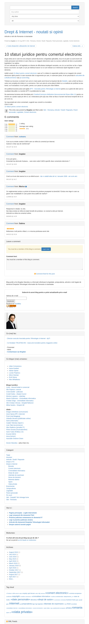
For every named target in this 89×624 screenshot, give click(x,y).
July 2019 (12, 554)
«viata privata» (22, 612)
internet (14, 603)
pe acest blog (24, 78)
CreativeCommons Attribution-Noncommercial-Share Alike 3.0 (55, 94)
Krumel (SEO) (11, 434)
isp (20, 604)
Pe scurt (9, 495)
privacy (69, 608)
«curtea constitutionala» (57, 596)
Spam (10, 482)
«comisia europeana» (75, 593)
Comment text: (11, 256)
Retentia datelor (13, 479)
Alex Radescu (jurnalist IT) (15, 427)
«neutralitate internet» (12, 608)
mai (65, 604)
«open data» (46, 608)
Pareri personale (57, 41)
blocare (32, 593)
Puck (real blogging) (13, 416)
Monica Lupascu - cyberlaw (15, 396)
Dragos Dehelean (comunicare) (17, 412)
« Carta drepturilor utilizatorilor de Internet (20, 46)
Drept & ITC (10, 462)
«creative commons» (25, 596)
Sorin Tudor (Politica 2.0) (14, 432)
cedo (36, 593)
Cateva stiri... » (77, 46)
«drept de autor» (45, 599)
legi (36, 604)
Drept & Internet (11, 464)
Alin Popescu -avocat (13, 389)
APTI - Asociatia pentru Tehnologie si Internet (45, 89)
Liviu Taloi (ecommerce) (14, 425)
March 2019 (13, 563)
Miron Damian (14, 375)
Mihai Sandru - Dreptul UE (15, 405)
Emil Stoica (13, 377)
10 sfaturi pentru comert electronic (25, 73)
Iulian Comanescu (15, 366)
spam (7, 612)
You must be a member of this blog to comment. (44, 264)
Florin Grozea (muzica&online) (16, 429)
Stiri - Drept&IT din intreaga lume (17, 497)
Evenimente (10, 486)
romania (77, 607)
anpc (20, 593)
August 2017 (13, 574)
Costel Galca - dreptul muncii (16, 394)
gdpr (77, 600)
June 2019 (12, 557)
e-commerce (57, 600)
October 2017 (14, 570)
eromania (63, 600)
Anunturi (9, 457)
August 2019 (13, 552)
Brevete (11, 466)
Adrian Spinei (13, 370)
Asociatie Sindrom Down (14, 438)
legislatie (40, 604)
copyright (16, 596)
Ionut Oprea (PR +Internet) (15, 414)
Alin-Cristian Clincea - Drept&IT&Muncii (19, 403)
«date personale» (20, 599)
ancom (17, 593)
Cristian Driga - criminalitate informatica (19, 401)
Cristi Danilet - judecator (14, 392)
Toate (8, 455)
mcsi (69, 604)
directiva (34, 600)
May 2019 (12, 559)
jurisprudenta (27, 604)
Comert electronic (74, 41)
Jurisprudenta (11, 488)
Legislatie (65, 41)
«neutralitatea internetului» (25, 608)
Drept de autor (13, 473)
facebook (69, 600)
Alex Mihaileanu (14, 379)
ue (10, 612)
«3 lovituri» (9, 593)
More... (11, 579)
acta (13, 593)
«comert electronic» (56, 592)
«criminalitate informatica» (41, 596)
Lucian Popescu (14, 373)
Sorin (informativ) (12, 421)
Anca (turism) (11, 436)
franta (74, 600)
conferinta (9, 596)
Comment (10, 137)
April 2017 (12, 577)
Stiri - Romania (31, 41)
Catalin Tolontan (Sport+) (15, 423)
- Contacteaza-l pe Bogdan (16, 352)
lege (33, 604)
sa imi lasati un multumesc (27, 540)
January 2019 (14, 565)
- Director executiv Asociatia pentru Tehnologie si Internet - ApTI (28, 338)
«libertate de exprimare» (53, 604)
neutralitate (74, 604)
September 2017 (15, 572)
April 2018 (12, 568)
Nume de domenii (14, 477)
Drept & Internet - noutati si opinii (34, 32)
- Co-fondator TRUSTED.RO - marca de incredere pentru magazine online (31, 343)
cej (39, 593)
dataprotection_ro (68, 596)
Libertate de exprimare (16, 475)
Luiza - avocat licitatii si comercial (17, 387)
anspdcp (24, 593)
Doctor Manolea (11, 443)
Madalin (65, 81)
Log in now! (46, 249)
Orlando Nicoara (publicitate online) (18, 418)
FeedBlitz (17, 304)
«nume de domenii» (38, 608)
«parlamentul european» (59, 608)
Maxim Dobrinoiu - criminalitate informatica (21, 398)
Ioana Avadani (14, 368)
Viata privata (12, 484)
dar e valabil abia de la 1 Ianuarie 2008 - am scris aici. (59, 176)
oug (51, 608)
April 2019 (12, 561)
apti (29, 593)
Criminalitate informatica (16, 471)
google (80, 600)
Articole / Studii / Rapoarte (44, 41)
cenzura (43, 593)
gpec (7, 604)
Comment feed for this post (44, 274)
